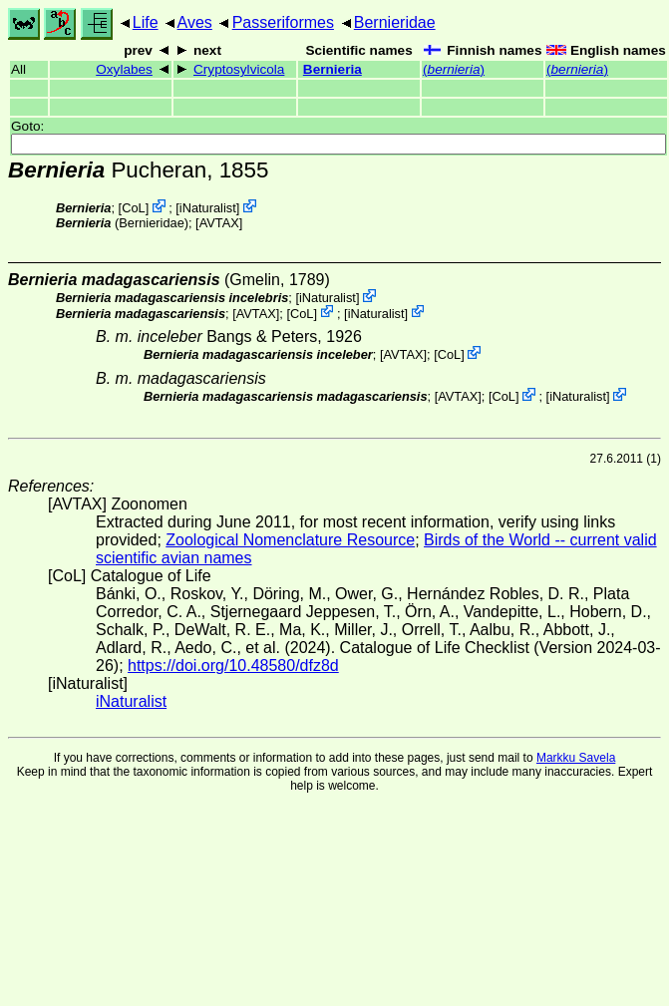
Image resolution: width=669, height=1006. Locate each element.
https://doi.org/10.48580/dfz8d (233, 665)
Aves (194, 22)
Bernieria (332, 69)
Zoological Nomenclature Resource (290, 539)
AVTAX (219, 222)
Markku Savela (575, 758)
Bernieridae (395, 22)
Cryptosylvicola (238, 69)
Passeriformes (283, 22)
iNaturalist (207, 207)
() (454, 69)
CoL (133, 207)
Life (146, 22)
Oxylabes (124, 69)
